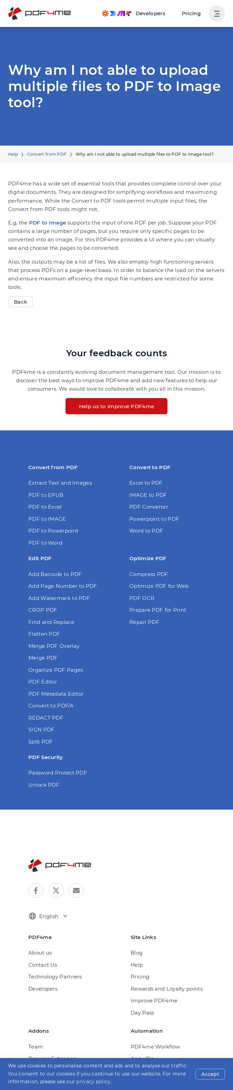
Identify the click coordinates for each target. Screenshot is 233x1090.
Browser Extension (50, 1041)
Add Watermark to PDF (55, 581)
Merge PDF (41, 641)
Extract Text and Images (56, 466)
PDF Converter (146, 490)
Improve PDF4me (151, 984)
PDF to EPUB (44, 478)
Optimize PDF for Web (155, 569)
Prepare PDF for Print (154, 593)
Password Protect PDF (55, 756)
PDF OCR (141, 581)
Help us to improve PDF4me (116, 389)
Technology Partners (52, 960)
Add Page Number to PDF (58, 569)
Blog (136, 936)
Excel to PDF (144, 466)
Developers (41, 972)
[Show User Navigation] (217, 13)
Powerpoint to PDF (151, 502)
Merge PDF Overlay (51, 629)
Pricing (192, 13)
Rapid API (142, 1077)
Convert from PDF (43, 154)
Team (34, 1029)
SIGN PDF (40, 713)
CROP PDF (41, 593)
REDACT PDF (45, 700)
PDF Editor (41, 665)
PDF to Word (43, 525)
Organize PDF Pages (53, 653)
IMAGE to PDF (146, 478)
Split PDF (39, 724)
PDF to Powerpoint (50, 514)
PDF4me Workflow (152, 1029)
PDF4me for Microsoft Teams (62, 1065)
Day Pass (142, 996)
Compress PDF (147, 557)
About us (38, 936)
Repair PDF (143, 605)
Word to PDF (144, 514)
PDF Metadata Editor (53, 676)
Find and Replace (49, 605)
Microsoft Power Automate (161, 1065)
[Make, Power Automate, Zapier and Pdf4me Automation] (138, 13)
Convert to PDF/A (49, 689)
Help (12, 154)
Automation (41, 1053)
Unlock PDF (42, 767)
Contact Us (41, 948)
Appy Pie (141, 1041)
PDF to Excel (43, 490)
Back (20, 284)
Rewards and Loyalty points (163, 972)
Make (137, 1053)
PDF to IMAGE (45, 502)
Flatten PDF (42, 617)
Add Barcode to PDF (52, 557)
